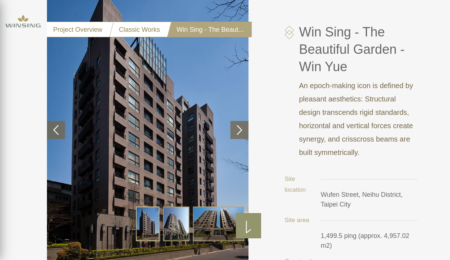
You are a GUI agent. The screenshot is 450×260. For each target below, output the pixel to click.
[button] (56, 130)
